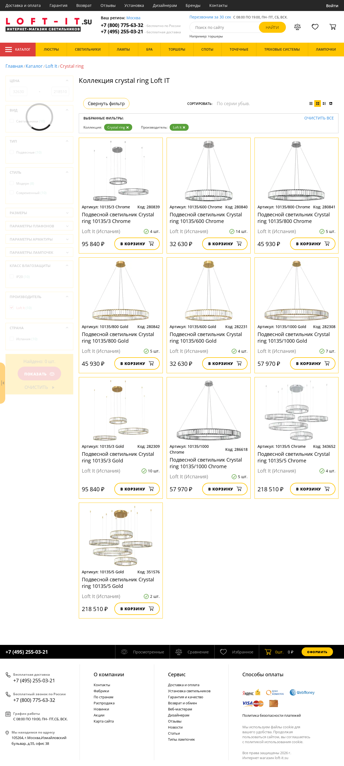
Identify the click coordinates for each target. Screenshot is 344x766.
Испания (26, 339)
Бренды (193, 5)
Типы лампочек (181, 739)
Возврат (84, 5)
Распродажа (104, 702)
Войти (332, 5)
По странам (103, 696)
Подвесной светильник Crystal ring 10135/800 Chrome (294, 217)
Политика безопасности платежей (271, 715)
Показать (39, 374)
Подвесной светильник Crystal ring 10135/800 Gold (118, 337)
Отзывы (108, 5)
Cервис (177, 674)
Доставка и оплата (23, 5)
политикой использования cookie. (274, 741)
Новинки (101, 709)
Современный (31, 192)
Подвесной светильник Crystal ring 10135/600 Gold (206, 337)
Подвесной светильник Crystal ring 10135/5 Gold (118, 582)
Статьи (174, 733)
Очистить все (319, 118)
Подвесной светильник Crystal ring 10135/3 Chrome (118, 217)
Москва (133, 18)
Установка (134, 5)
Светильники (30, 121)
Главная (14, 66)
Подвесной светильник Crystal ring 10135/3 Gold (118, 457)
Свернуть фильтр (106, 103)
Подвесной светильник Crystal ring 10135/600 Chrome (206, 217)
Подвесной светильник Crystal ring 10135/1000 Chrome (206, 463)
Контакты (218, 5)
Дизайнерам (165, 5)
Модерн (25, 183)
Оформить (317, 652)
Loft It (51, 66)
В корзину (137, 243)
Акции (99, 715)
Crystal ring (118, 127)
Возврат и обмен (182, 702)
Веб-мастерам (180, 709)
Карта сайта (104, 721)
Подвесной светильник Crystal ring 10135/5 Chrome (294, 457)
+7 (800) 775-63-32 (141, 25)
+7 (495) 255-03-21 (141, 31)
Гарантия (58, 5)
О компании (109, 674)
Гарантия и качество (185, 696)
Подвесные (29, 152)
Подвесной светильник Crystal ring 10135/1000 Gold (294, 337)
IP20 (23, 276)
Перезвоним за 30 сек (210, 17)
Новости (175, 727)
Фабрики (101, 690)
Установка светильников (189, 690)
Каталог (17, 49)
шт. (274, 651)
